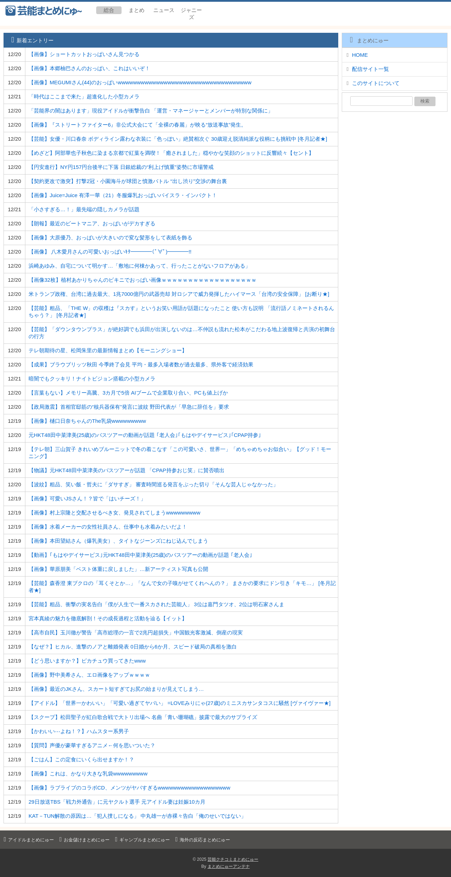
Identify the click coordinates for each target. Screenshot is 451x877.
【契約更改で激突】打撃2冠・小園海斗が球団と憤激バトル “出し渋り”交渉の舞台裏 (128, 181)
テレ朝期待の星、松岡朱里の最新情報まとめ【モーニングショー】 (108, 350)
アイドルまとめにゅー (28, 839)
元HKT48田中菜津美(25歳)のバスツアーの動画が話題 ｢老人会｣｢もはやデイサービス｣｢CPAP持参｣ (145, 435)
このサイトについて (376, 83)
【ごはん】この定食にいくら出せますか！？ (81, 759)
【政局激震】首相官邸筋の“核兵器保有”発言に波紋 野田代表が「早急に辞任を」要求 (129, 407)
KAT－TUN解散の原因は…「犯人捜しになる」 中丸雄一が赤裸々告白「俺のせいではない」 (137, 816)
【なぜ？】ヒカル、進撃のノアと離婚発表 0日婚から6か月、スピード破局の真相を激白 (133, 647)
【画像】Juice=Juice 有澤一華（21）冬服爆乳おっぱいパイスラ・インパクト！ (123, 195)
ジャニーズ (191, 13)
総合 (109, 10)
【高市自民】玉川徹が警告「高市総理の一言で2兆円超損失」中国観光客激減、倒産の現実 (136, 632)
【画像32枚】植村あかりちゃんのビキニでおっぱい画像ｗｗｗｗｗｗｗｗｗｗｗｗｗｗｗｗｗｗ (143, 280)
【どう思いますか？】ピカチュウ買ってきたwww (87, 661)
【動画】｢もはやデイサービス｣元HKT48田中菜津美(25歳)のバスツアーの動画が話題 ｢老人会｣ (140, 555)
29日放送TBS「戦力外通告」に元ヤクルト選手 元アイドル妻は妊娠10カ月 (117, 802)
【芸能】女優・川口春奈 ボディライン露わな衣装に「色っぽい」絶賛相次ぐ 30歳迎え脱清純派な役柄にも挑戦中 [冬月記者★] (178, 139)
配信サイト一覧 (370, 69)
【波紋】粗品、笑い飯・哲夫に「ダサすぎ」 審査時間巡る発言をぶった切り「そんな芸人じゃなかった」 (153, 484)
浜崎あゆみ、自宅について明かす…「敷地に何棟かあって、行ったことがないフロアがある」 (140, 266)
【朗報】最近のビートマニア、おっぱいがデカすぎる (92, 223)
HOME (360, 55)
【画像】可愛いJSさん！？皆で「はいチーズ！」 (87, 498)
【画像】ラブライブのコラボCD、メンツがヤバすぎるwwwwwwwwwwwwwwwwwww (129, 788)
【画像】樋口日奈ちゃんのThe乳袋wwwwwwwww (87, 421)
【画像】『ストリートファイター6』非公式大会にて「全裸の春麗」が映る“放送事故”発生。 (137, 125)
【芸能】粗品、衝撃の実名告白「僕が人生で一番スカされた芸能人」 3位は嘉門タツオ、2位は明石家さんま (156, 604)
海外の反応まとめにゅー (201, 839)
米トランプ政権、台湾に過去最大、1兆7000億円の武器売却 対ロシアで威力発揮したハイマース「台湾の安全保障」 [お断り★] (179, 294)
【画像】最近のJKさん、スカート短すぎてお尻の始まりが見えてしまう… (116, 689)
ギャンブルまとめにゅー (141, 839)
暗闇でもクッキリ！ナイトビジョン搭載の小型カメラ (92, 379)
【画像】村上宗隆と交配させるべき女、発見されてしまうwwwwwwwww (114, 513)
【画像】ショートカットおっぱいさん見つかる (84, 54)
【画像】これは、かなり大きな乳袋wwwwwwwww (88, 773)
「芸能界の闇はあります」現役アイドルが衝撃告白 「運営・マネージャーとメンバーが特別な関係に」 (151, 111)
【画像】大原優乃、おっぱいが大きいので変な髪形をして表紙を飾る (110, 237)
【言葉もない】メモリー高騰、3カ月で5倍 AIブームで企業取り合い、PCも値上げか (128, 393)
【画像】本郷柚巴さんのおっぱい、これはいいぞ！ (89, 68)
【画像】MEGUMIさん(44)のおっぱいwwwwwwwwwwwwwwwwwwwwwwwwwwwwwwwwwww (140, 82)
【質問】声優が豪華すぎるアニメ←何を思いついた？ (92, 745)
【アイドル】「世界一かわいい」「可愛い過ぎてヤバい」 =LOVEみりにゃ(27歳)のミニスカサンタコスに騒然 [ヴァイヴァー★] (179, 703)
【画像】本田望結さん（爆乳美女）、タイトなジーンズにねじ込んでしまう (118, 541)
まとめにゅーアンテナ (229, 866)
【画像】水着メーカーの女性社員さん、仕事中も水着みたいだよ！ (108, 527)
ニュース (163, 10)
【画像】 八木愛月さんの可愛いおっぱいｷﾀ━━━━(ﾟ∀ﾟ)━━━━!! (110, 252)
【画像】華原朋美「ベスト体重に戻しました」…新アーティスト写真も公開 (118, 569)
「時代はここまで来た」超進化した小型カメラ (84, 96)
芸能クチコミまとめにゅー (233, 859)
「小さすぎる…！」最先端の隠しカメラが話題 (84, 209)
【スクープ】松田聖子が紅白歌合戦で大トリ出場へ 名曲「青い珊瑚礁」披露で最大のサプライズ (143, 717)
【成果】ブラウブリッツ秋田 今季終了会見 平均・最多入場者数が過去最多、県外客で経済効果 (141, 364)
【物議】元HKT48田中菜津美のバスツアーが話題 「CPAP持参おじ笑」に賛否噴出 (126, 470)
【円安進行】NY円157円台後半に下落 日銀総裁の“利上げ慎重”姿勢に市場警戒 (121, 167)
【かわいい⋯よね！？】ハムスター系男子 (79, 731)
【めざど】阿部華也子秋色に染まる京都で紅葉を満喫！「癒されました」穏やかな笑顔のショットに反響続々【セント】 (171, 153)
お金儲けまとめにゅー (83, 839)
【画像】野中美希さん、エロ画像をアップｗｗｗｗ (89, 675)
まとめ (136, 10)
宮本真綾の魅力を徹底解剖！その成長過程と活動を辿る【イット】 (108, 618)
